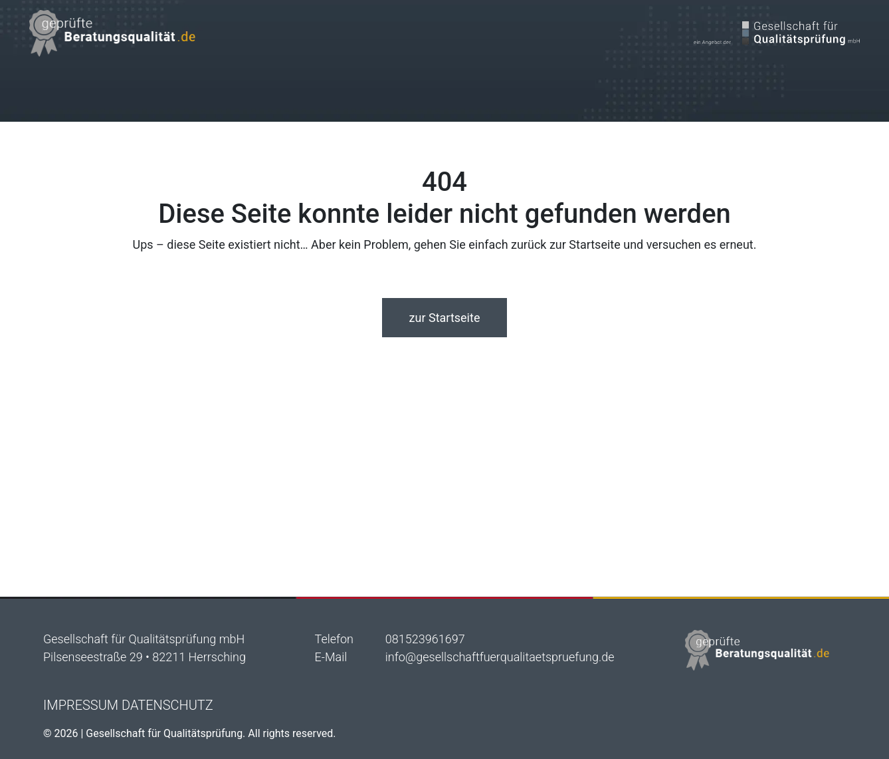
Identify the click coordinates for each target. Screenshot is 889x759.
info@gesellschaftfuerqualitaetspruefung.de (500, 657)
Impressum (80, 705)
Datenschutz (167, 705)
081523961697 (425, 639)
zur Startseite (444, 318)
